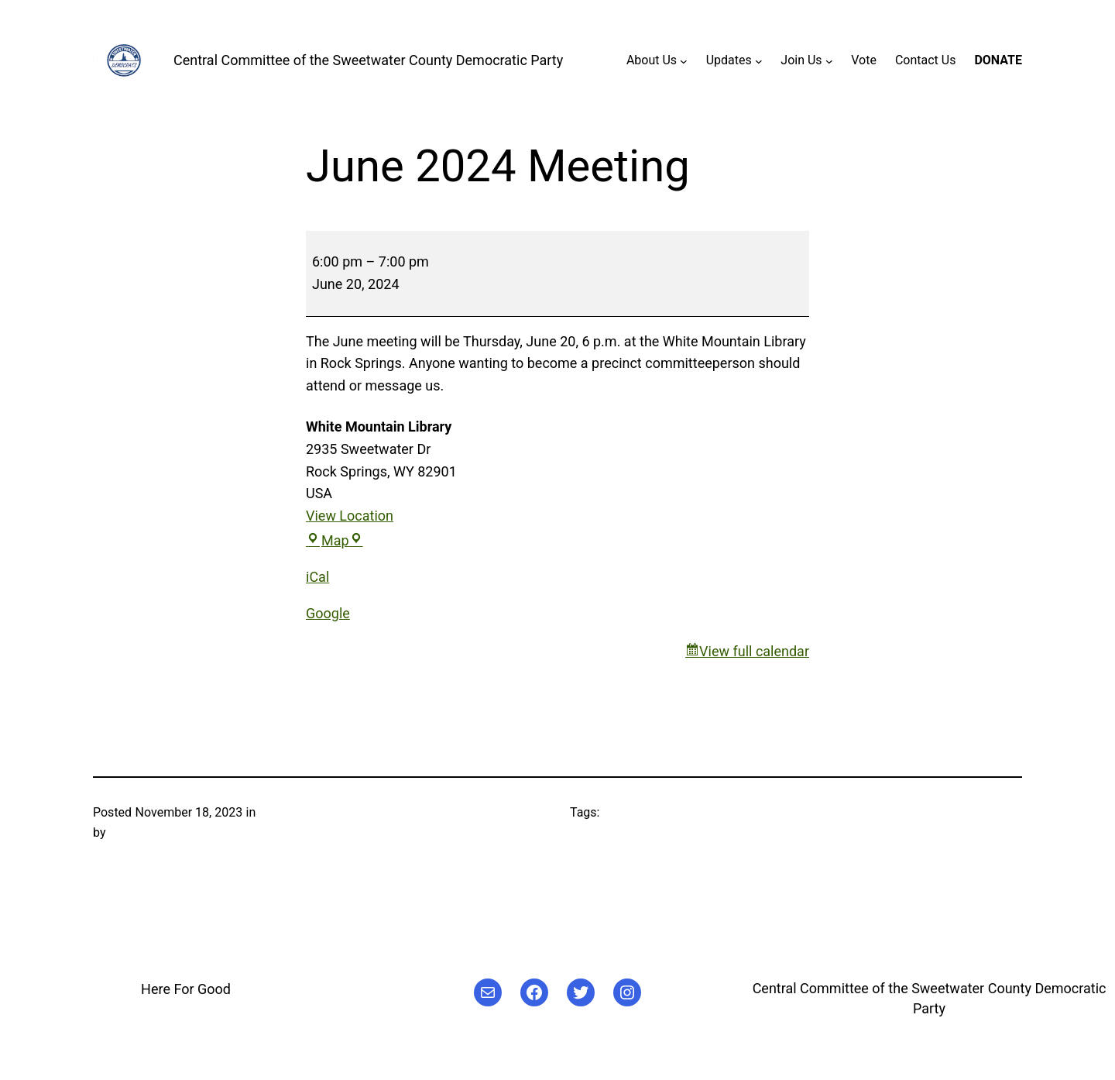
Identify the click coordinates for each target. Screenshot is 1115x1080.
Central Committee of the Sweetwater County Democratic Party (368, 60)
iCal (317, 577)
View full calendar (754, 651)
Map (334, 540)
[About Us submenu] (684, 60)
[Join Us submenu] (829, 60)
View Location (349, 515)
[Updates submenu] (759, 60)
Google (328, 613)
